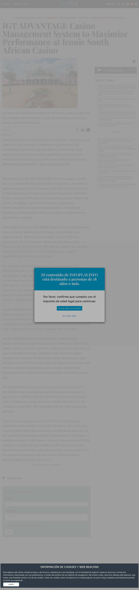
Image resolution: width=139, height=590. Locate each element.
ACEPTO (11, 584)
